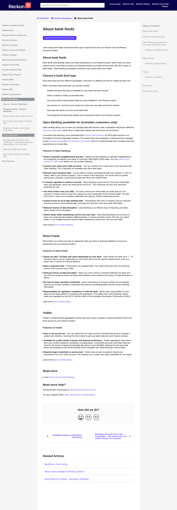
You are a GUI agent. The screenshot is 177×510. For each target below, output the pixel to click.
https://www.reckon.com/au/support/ (79, 395)
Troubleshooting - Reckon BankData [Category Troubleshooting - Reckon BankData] (14, 110)
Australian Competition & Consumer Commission (70, 141)
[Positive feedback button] (80, 417)
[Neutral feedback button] (88, 417)
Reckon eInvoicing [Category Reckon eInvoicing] (10, 85)
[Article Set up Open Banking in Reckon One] (17, 155)
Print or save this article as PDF (59, 38)
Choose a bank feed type (154, 37)
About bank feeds (150, 31)
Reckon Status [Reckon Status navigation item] (143, 4)
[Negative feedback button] (96, 417)
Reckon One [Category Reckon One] (7, 30)
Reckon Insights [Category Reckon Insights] (9, 55)
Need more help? (150, 91)
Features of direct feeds (155, 63)
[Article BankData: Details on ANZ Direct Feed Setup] (17, 129)
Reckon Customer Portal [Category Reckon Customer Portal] (13, 25)
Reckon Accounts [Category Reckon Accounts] (10, 45)
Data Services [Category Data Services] (8, 161)
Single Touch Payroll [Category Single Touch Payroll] (11, 75)
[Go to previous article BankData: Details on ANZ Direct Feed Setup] (65, 436)
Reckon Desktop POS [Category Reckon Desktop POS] (11, 70)
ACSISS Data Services (94, 135)
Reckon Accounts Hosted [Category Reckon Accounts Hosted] (13, 50)
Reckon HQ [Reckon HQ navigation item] (128, 4)
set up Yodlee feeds (63, 360)
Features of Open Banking (156, 50)
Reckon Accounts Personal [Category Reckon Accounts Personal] (14, 60)
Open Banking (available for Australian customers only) (155, 43)
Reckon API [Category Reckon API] (7, 89)
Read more (147, 85)
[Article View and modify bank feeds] (17, 149)
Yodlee (146, 72)
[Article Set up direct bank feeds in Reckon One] (17, 122)
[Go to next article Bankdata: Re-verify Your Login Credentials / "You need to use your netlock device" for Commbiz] (112, 436)
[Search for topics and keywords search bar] (72, 5)
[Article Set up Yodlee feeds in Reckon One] (17, 116)
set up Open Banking (64, 225)
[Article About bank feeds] (17, 135)
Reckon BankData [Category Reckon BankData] (10, 99)
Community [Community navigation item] (115, 4)
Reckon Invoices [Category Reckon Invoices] (9, 40)
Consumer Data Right (52, 130)
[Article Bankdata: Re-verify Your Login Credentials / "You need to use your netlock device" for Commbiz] (17, 142)
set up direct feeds (62, 302)
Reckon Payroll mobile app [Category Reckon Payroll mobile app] (14, 35)
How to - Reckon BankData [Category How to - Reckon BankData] (15, 104)
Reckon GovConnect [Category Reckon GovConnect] (11, 94)
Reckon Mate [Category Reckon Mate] (8, 80)
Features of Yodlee (153, 77)
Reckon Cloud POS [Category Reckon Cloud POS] (10, 65)
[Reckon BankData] (62, 18)
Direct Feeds (148, 58)
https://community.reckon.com (83, 390)
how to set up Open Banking (61, 377)
